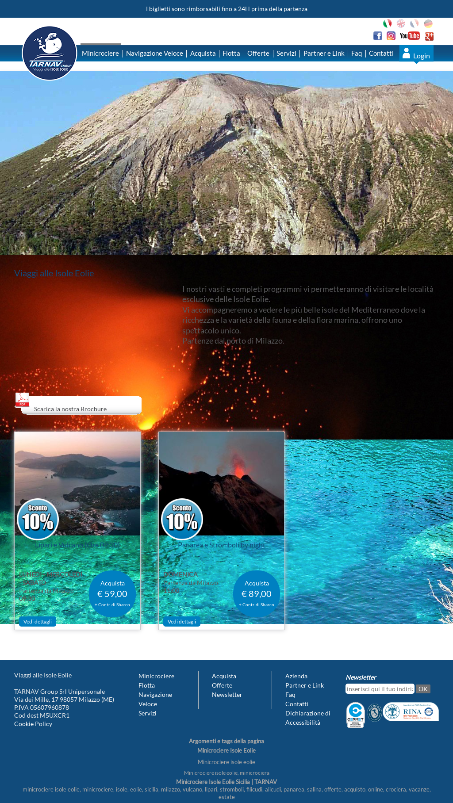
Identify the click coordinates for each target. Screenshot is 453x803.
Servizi (286, 53)
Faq (356, 53)
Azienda (296, 676)
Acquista (203, 53)
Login (421, 55)
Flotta (231, 53)
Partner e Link (324, 53)
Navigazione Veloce (154, 53)
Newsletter (227, 694)
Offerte (258, 53)
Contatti (381, 53)
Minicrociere (100, 53)
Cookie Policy (33, 723)
